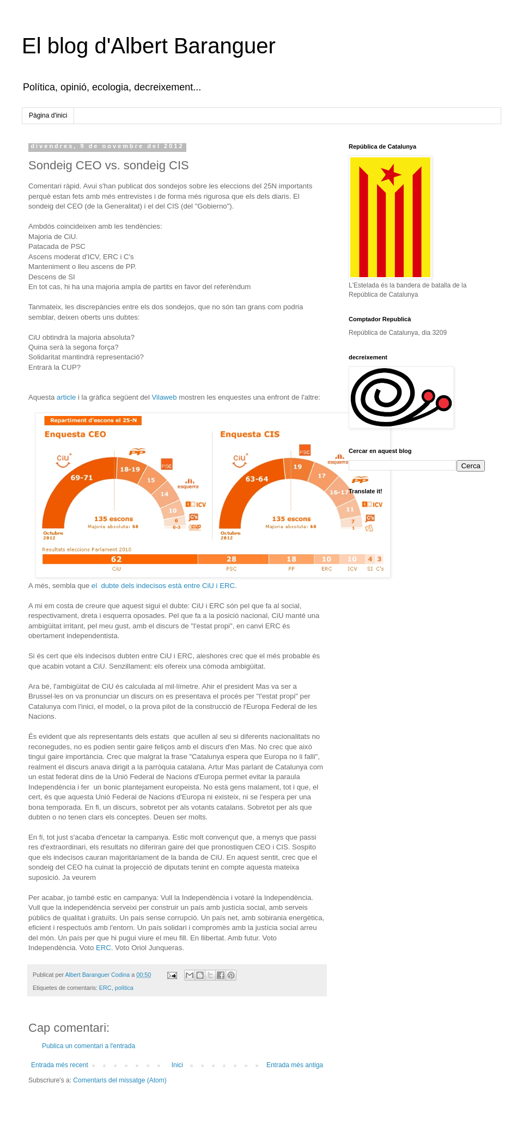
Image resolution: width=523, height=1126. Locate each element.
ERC (103, 948)
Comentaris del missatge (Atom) (119, 1080)
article (66, 397)
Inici (177, 1065)
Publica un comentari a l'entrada (88, 1046)
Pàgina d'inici (48, 115)
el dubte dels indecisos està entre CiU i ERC (163, 586)
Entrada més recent (59, 1065)
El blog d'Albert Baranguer (149, 46)
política (124, 987)
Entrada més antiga (294, 1065)
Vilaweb (164, 397)
